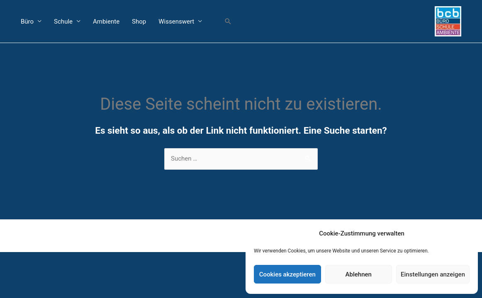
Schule (63, 21)
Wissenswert (176, 21)
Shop (139, 21)
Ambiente (106, 21)
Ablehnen (359, 274)
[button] (228, 21)
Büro (27, 21)
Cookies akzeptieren (287, 274)
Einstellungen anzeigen (433, 274)
